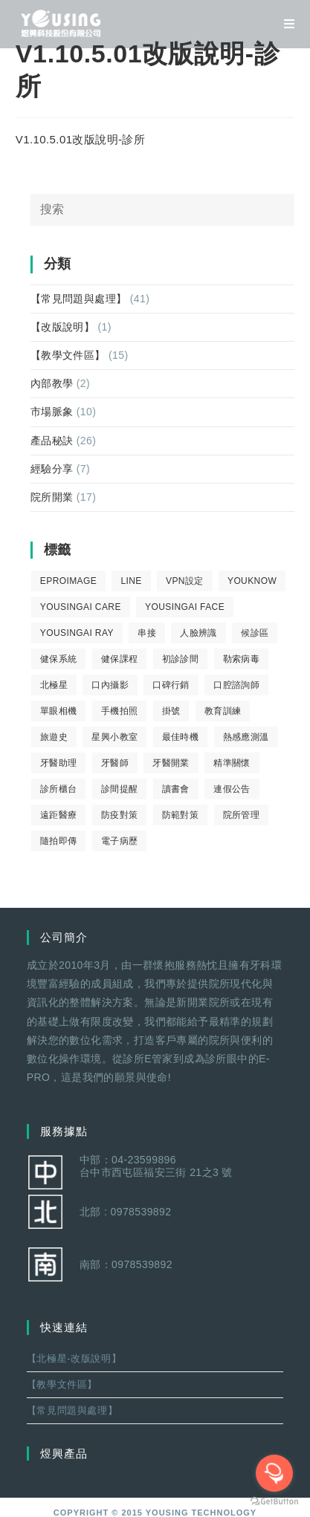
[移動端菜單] (284, 24)
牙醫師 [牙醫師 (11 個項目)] (115, 763)
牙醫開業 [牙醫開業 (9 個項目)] (171, 763)
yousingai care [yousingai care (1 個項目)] (80, 607)
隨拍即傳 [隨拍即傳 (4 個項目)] (58, 841)
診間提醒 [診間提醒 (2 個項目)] (119, 789)
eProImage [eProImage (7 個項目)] (68, 581)
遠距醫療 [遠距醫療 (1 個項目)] (58, 815)
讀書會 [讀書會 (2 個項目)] (176, 789)
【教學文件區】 (68, 355)
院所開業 (52, 497)
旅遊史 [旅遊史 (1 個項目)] (54, 737)
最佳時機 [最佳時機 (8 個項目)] (180, 737)
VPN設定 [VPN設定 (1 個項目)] (185, 581)
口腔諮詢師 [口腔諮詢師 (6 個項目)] (236, 685)
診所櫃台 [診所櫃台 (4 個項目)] (58, 789)
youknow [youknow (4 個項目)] (252, 581)
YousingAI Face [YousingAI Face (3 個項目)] (185, 607)
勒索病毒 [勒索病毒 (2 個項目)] (241, 659)
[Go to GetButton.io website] (274, 1502)
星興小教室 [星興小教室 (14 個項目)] (114, 737)
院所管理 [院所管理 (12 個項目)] (241, 815)
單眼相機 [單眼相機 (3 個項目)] (58, 711)
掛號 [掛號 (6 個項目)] (171, 711)
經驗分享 (52, 469)
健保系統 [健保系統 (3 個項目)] (58, 659)
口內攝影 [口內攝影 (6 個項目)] (110, 685)
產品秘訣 (52, 440)
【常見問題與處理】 (78, 299)
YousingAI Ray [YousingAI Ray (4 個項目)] (77, 633)
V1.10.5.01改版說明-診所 (80, 139)
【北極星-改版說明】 (74, 1358)
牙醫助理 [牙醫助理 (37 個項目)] (58, 763)
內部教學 (52, 383)
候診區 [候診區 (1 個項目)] (254, 633)
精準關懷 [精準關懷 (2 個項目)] (232, 763)
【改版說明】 (62, 327)
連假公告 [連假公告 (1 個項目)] (232, 789)
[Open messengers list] (274, 1473)
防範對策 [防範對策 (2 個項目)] (180, 815)
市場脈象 (52, 412)
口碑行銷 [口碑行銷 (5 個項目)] (171, 685)
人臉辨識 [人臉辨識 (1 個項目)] (198, 633)
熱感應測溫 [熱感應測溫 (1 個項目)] (246, 737)
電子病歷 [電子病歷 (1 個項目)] (119, 841)
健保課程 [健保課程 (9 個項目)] (119, 659)
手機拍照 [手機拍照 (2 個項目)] (119, 711)
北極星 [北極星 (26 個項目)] (54, 685)
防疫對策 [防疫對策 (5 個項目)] (119, 815)
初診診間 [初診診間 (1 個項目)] (180, 659)
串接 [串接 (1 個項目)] (147, 633)
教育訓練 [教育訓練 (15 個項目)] (223, 711)
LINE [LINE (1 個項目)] (130, 581)
